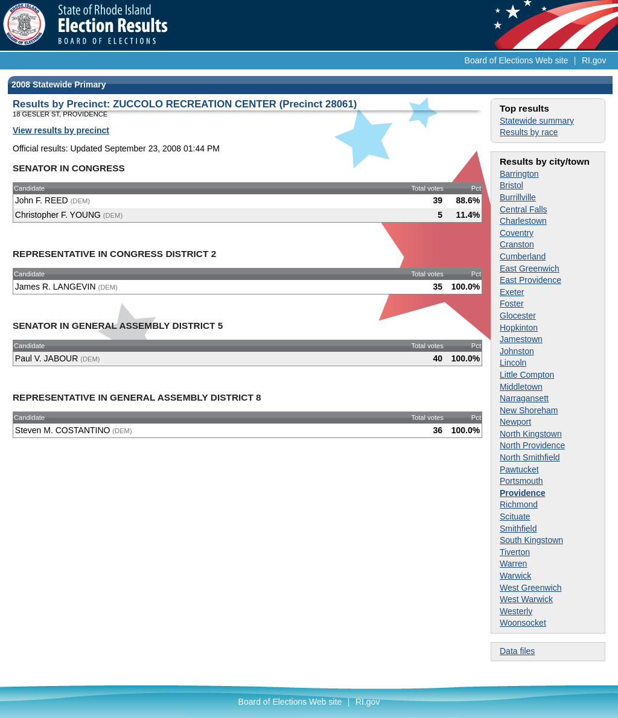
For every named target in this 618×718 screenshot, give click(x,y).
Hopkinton (519, 327)
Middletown (521, 387)
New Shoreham (529, 410)
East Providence (530, 280)
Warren (513, 563)
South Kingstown (531, 540)
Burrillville (518, 197)
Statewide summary (537, 120)
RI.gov (594, 60)
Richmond (519, 504)
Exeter (512, 292)
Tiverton (515, 552)
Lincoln (513, 362)
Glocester (518, 315)
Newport (515, 422)
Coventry (517, 233)
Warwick (515, 575)
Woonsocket (523, 622)
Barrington (519, 174)
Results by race (529, 132)
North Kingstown (531, 434)
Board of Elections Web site (517, 60)
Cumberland (523, 256)
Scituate (515, 516)
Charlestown (523, 221)
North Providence (532, 445)
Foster (512, 303)
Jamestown (521, 339)
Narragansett (524, 398)
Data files (517, 651)
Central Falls (523, 209)
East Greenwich (529, 268)
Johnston (517, 351)
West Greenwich (530, 588)
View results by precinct (61, 130)
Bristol (511, 185)
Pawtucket (519, 469)
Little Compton (527, 375)
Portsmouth (521, 481)
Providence (522, 493)
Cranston (517, 244)
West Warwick (526, 599)
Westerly (516, 611)
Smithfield (518, 528)
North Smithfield (530, 457)
